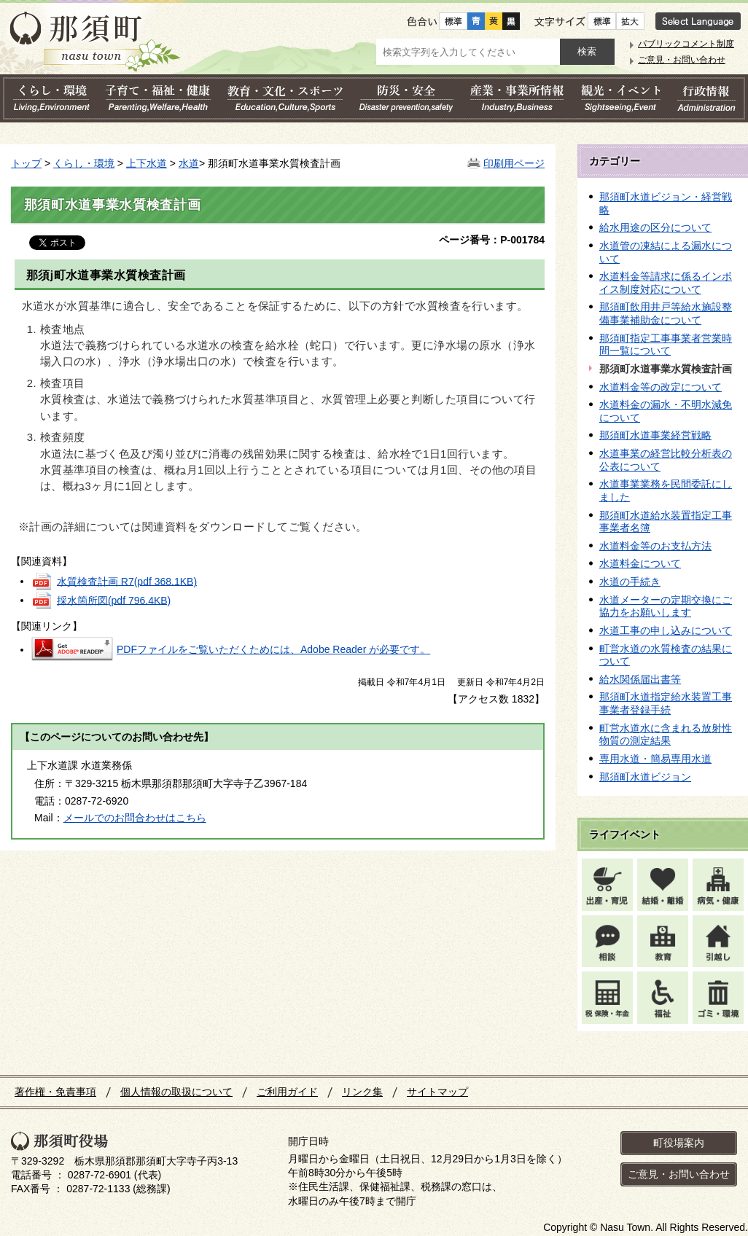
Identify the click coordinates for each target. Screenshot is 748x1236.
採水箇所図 (114, 600)
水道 (189, 163)
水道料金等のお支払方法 (655, 546)
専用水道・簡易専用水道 (655, 758)
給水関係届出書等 (640, 679)
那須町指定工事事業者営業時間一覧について (665, 344)
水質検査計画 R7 (127, 581)
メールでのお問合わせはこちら (134, 818)
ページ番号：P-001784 (492, 240)
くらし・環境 (83, 163)
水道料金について (640, 563)
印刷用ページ (514, 163)
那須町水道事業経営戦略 (655, 435)
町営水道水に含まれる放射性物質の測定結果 (665, 734)
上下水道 (146, 163)
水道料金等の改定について (660, 387)
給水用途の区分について (655, 227)
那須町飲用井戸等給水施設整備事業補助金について (665, 313)
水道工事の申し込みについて (665, 630)
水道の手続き (630, 581)
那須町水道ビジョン (645, 777)
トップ (26, 163)
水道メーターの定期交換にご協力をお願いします (665, 606)
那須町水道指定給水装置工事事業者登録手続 (665, 703)
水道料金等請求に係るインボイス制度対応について (665, 282)
